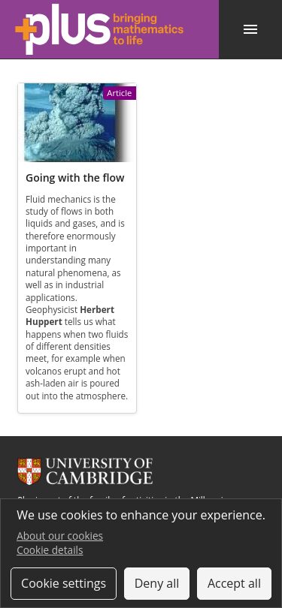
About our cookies (60, 535)
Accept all (234, 583)
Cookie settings (63, 583)
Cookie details (50, 550)
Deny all (157, 583)
